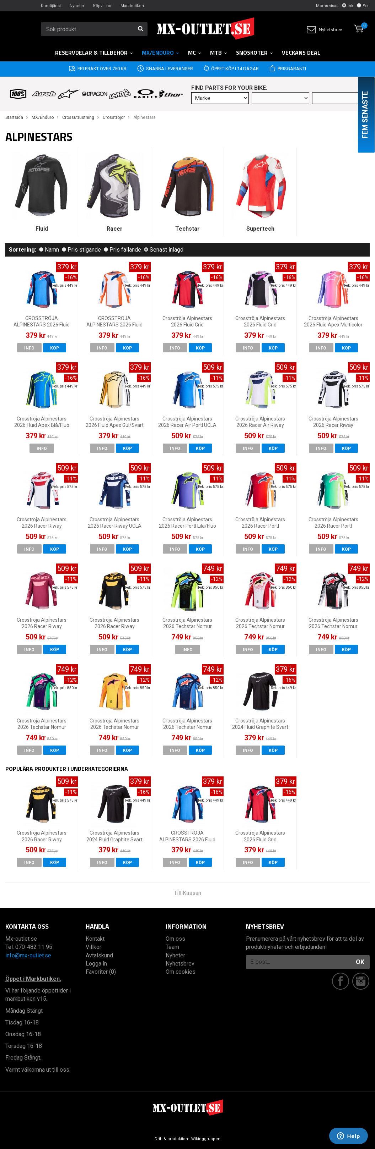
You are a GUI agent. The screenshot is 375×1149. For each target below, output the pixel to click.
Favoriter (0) (101, 971)
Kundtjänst (51, 6)
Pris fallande (122, 249)
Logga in (96, 963)
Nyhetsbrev (324, 29)
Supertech (260, 228)
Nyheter (77, 6)
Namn (49, 249)
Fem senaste (365, 114)
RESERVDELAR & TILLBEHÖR (94, 52)
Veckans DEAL (301, 52)
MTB (218, 52)
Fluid (42, 228)
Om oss (175, 938)
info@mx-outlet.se (28, 955)
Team (172, 947)
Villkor (93, 947)
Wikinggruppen (205, 1139)
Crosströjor (114, 117)
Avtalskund (99, 955)
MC (195, 52)
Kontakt (95, 938)
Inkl (348, 6)
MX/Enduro (161, 52)
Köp (54, 348)
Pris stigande (81, 249)
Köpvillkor (102, 6)
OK (360, 962)
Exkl (363, 6)
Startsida (14, 117)
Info (29, 348)
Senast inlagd (163, 249)
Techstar (187, 228)
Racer (115, 228)
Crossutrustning (78, 117)
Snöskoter (254, 52)
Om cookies (180, 971)
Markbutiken (132, 6)
